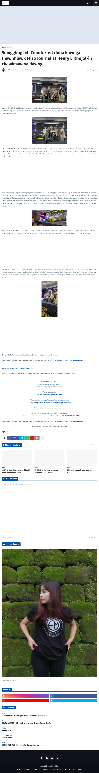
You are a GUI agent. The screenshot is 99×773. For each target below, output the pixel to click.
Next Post (92, 538)
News (9, 48)
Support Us (47, 770)
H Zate (57, 766)
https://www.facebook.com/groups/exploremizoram (53, 402)
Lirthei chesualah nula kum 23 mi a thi (81, 471)
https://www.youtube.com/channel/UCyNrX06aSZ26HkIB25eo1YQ (56, 416)
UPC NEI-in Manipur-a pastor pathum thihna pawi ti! (46, 471)
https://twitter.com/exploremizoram (52, 408)
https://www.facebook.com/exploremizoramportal (52, 400)
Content (79, 770)
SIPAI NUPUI (6, 730)
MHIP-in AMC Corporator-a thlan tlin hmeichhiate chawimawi (16, 471)
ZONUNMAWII (7, 738)
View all (94, 445)
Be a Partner (69, 770)
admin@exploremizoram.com (22, 368)
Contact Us (36, 770)
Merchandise (57, 770)
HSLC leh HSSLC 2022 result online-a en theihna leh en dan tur (27, 723)
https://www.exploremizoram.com (49, 384)
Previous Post (7, 538)
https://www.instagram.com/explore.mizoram (53, 413)
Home (4, 48)
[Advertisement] (49, 24)
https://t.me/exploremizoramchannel (72, 360)
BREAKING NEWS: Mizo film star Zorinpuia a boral (21, 745)
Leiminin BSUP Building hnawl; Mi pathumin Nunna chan (24, 716)
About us (27, 770)
